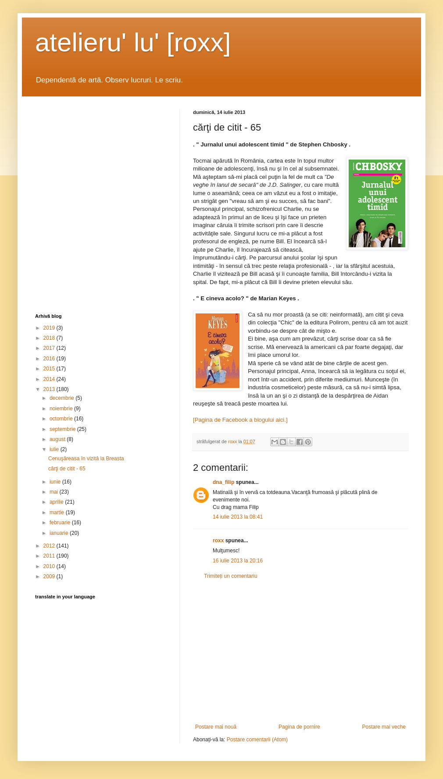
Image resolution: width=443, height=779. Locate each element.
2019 (50, 328)
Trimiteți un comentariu (230, 576)
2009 (50, 576)
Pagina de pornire (299, 727)
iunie (56, 482)
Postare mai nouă (215, 727)
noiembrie (62, 409)
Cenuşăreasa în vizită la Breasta (86, 458)
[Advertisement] (300, 651)
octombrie (62, 419)
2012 (50, 546)
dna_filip (223, 482)
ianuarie (60, 533)
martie (58, 512)
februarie (61, 522)
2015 (50, 369)
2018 (50, 338)
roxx (218, 540)
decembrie (62, 398)
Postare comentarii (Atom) (257, 739)
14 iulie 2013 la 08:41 (238, 517)
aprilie (57, 502)
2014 (50, 379)
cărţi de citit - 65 (67, 469)
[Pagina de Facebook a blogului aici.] (240, 419)
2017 (50, 348)
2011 (50, 556)
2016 (50, 359)
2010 (50, 566)
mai (55, 492)
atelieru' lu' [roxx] (133, 42)
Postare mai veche (384, 727)
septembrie (63, 429)
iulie (55, 449)
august (58, 439)
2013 (50, 389)
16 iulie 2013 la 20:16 (238, 561)
